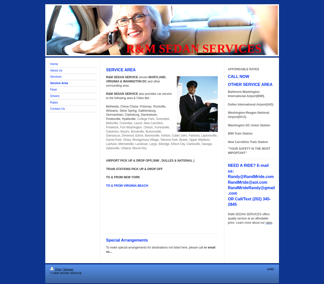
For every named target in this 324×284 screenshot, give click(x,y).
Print (56, 269)
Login (270, 268)
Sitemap (68, 269)
